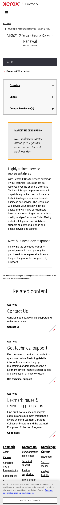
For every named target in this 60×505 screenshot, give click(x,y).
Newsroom (46, 456)
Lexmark (9, 447)
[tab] (30, 85)
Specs (13, 96)
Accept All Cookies (30, 500)
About (6, 451)
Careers (7, 457)
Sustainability (10, 475)
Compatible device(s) (22, 108)
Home (40, 4)
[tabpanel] (30, 196)
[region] (30, 493)
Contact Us (29, 447)
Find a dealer (29, 479)
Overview (15, 85)
